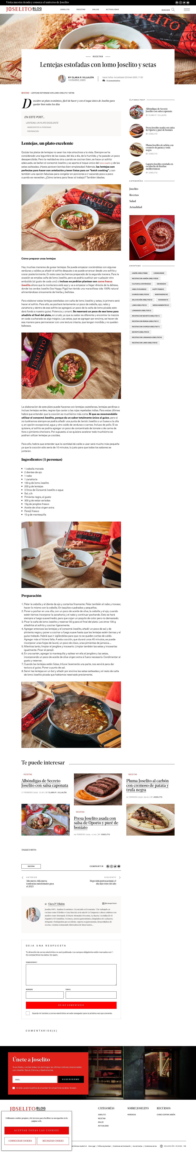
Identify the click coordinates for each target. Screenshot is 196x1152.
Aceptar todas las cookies (36, 1130)
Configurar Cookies (20, 1141)
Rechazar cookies (53, 1141)
